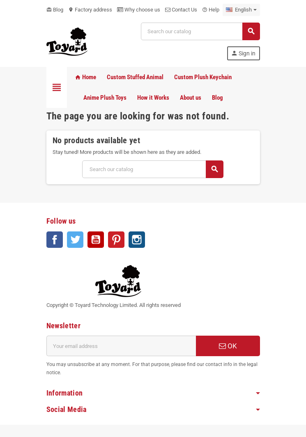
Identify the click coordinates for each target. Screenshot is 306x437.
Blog (54, 10)
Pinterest (116, 239)
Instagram (137, 239)
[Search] (200, 31)
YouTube (95, 239)
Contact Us (181, 10)
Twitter (75, 239)
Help (210, 10)
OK (228, 346)
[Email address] (121, 346)
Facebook (54, 239)
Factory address (90, 10)
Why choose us (138, 10)
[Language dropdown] (241, 10)
